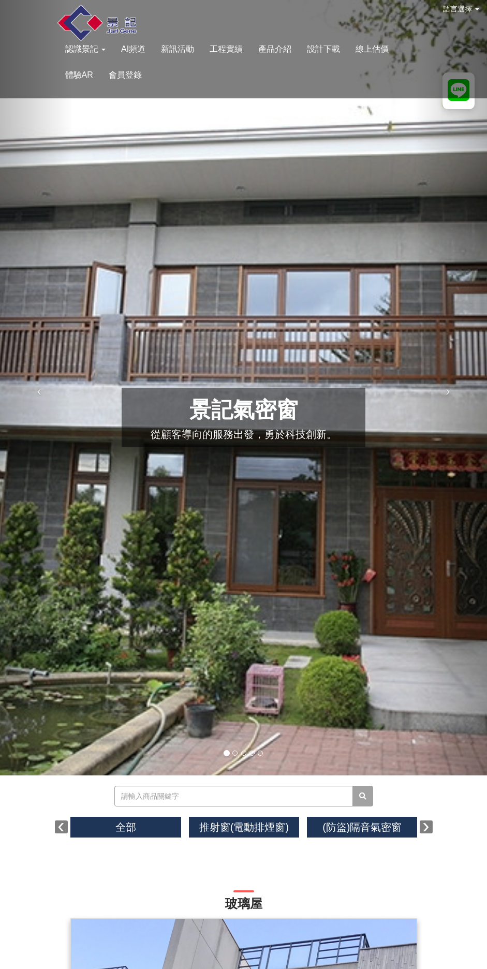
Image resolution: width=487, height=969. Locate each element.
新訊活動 (177, 49)
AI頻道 (133, 49)
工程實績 (226, 49)
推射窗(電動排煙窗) (244, 827)
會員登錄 (125, 74)
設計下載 (323, 49)
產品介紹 (274, 49)
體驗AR (79, 74)
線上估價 (372, 49)
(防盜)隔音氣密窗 (362, 827)
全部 (125, 827)
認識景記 (85, 49)
